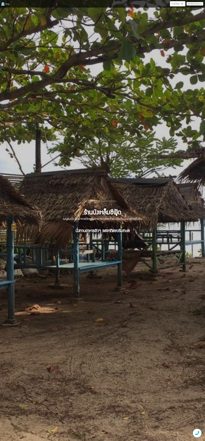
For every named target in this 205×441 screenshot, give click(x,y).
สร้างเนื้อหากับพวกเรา (195, 3)
